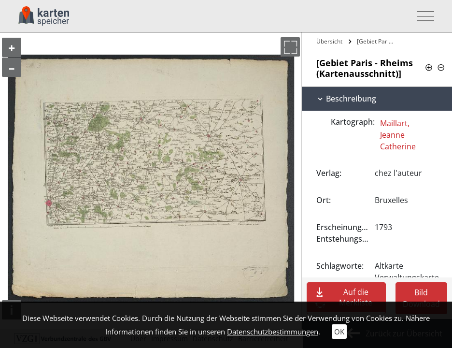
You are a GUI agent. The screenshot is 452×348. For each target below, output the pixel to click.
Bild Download (421, 298)
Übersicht (329, 41)
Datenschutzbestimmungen (272, 331)
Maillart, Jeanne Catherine (398, 135)
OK (339, 331)
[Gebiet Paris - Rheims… (376, 41)
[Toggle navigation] (422, 16)
